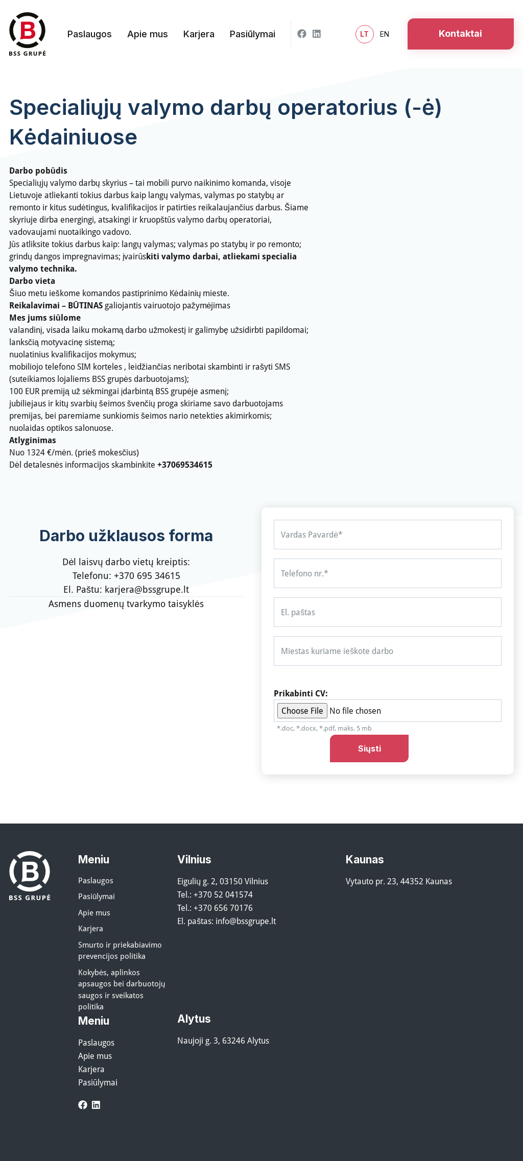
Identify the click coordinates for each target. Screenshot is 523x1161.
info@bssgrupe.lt (246, 921)
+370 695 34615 (147, 575)
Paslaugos (95, 880)
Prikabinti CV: (301, 693)
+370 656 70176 (223, 907)
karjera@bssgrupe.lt (147, 589)
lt (364, 34)
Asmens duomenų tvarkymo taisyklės (126, 603)
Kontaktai (460, 33)
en (384, 34)
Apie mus (94, 912)
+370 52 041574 (223, 894)
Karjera (90, 928)
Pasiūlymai (96, 896)
